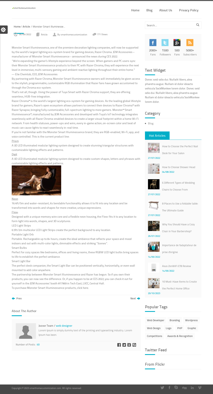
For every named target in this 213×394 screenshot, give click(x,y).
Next (135, 298)
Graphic (192, 328)
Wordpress (191, 320)
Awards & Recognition (180, 336)
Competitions (154, 336)
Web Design (154, 328)
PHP (179, 328)
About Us (165, 10)
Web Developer (155, 320)
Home (135, 10)
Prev (17, 298)
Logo (168, 328)
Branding (175, 320)
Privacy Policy (188, 10)
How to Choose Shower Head (178, 167)
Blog (149, 10)
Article (26, 26)
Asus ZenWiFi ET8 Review (176, 266)
